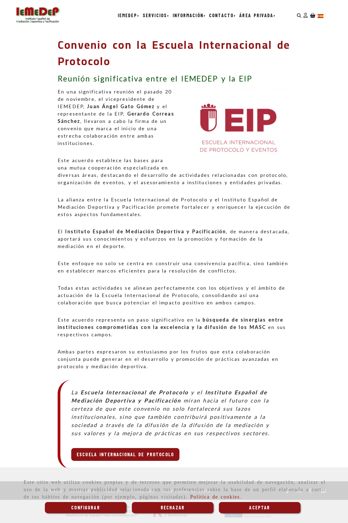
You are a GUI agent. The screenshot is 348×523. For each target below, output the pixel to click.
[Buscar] (299, 15)
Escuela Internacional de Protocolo (125, 454)
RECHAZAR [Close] (173, 507)
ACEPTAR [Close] (259, 507)
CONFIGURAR (85, 507)
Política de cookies (215, 497)
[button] (305, 15)
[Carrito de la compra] (312, 15)
